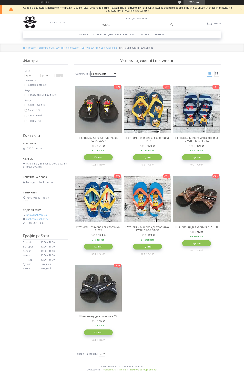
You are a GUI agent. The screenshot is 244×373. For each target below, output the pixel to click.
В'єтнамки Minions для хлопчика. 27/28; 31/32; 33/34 (196, 139)
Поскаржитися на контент (115, 369)
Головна (82, 34)
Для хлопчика (109, 47)
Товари (98, 34)
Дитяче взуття (90, 47)
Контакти (161, 34)
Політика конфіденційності (143, 369)
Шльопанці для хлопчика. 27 (98, 316)
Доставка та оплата (121, 34)
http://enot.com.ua (36, 214)
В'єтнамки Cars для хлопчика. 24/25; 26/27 (98, 139)
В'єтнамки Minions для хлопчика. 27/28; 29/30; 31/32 (147, 228)
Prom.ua (139, 366)
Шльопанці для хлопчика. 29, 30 (196, 227)
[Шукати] (172, 25)
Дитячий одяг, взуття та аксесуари (59, 47)
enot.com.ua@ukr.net (37, 219)
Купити (98, 157)
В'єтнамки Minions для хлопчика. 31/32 (147, 139)
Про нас (145, 34)
